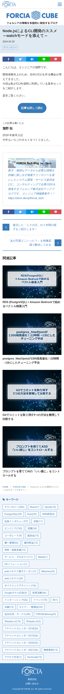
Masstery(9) (48, 571)
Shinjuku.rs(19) (12, 621)
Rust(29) (32, 514)
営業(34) (32, 528)
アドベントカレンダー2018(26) (21, 628)
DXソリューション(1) (15, 564)
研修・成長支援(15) (15, 550)
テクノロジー (10, 47)
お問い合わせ (32, 683)
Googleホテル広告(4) (15, 592)
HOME (5, 487)
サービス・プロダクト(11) (18, 557)
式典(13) (9, 607)
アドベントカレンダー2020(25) (21, 642)
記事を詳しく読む (32, 108)
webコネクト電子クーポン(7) (20, 571)
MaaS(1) (43, 557)
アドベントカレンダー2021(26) (21, 650)
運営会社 (32, 679)
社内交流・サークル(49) (17, 614)
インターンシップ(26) (16, 600)
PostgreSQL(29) (13, 514)
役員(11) (38, 521)
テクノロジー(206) (14, 507)
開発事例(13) (51, 650)
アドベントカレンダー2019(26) (21, 635)
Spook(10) (50, 507)
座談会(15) (33, 535)
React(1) (34, 507)
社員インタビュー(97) (16, 521)
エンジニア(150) (13, 528)
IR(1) (55, 600)
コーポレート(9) (13, 535)
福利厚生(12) (31, 542)
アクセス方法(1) (13, 657)
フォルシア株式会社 (20, 4)
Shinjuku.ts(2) (33, 621)
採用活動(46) (39, 592)
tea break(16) (34, 657)
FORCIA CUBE (32, 15)
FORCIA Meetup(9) (46, 614)
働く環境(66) (11, 542)
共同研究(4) (48, 514)
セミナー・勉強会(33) (31, 607)
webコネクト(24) (13, 578)
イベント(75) (40, 600)
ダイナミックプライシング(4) (20, 585)
